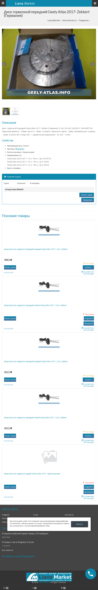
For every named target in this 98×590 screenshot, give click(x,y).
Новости (6, 522)
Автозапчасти (69, 20)
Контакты (69, 515)
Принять (79, 524)
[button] (90, 574)
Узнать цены (86, 195)
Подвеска (83, 20)
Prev (4, 64)
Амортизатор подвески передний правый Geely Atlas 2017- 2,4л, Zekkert (36, 361)
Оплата (5, 518)
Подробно (88, 318)
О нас (35, 515)
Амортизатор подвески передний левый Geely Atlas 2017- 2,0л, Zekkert (35, 305)
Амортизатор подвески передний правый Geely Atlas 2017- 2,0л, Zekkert (36, 249)
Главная (5, 515)
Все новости (7, 550)
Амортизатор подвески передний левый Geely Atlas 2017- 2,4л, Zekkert (35, 417)
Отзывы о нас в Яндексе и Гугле (18, 542)
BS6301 (20, 149)
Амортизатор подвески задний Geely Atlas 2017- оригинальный (32, 473)
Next (93, 64)
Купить (88, 267)
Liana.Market (53, 20)
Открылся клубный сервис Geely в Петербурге (25, 533)
